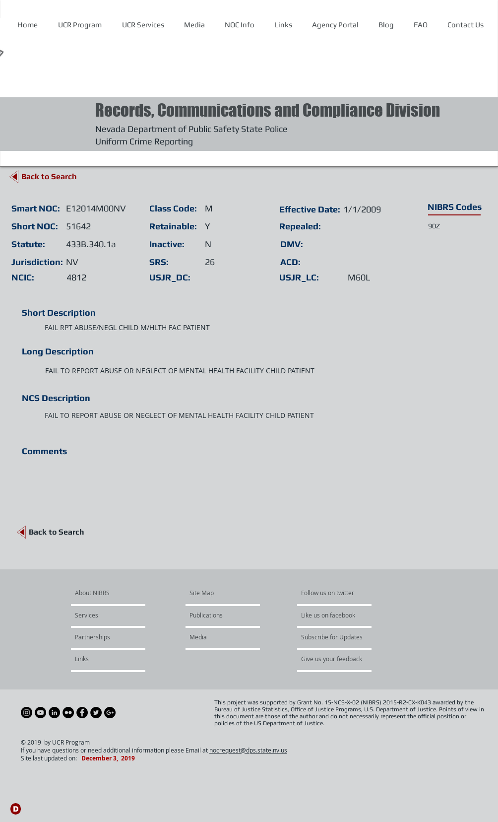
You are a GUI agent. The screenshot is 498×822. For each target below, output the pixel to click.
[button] (239, 25)
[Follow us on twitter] (331, 593)
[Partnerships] (101, 637)
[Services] (103, 615)
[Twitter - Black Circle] (96, 712)
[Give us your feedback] (337, 659)
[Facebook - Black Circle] (82, 712)
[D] (15, 809)
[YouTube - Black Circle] (40, 712)
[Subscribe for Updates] (332, 637)
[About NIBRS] (113, 593)
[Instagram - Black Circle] (26, 712)
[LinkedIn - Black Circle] (54, 712)
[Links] (101, 659)
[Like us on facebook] (331, 615)
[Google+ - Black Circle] (110, 712)
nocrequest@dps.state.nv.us (248, 750)
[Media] (216, 637)
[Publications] (218, 615)
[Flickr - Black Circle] (68, 712)
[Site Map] (213, 593)
